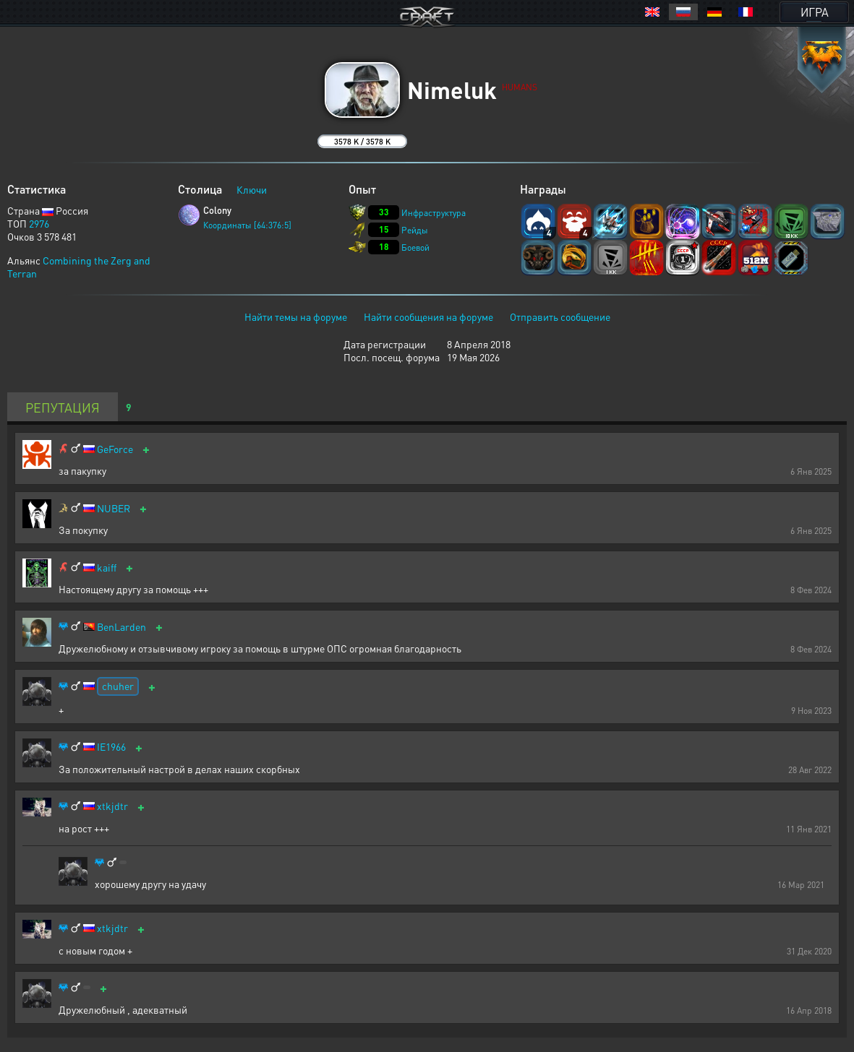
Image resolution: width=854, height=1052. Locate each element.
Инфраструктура (433, 212)
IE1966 (111, 747)
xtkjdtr (112, 806)
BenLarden (121, 627)
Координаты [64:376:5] (247, 225)
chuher (118, 685)
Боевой (415, 247)
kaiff (106, 567)
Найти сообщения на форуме (428, 316)
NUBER (113, 508)
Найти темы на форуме (295, 316)
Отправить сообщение (560, 316)
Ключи (251, 189)
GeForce (115, 449)
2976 (39, 223)
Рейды (414, 230)
